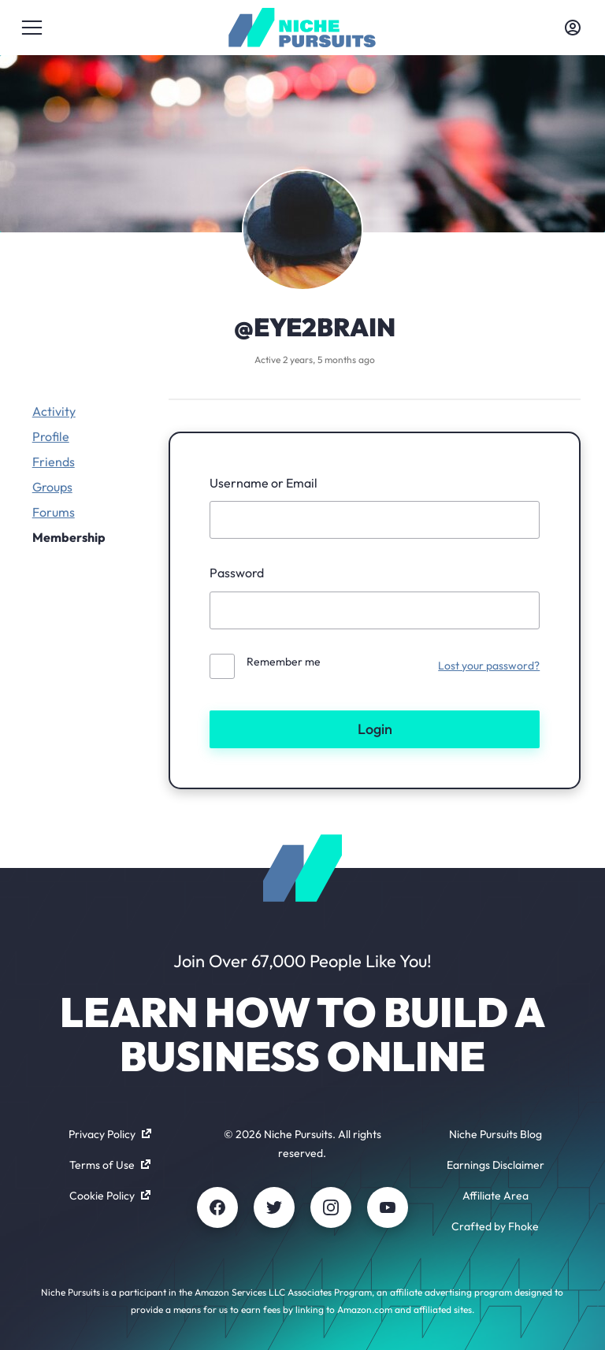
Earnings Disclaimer (495, 1165)
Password (237, 572)
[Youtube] (387, 1207)
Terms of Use (109, 1165)
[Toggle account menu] (573, 27)
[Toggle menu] (32, 27)
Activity (54, 411)
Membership (69, 537)
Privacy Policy (110, 1134)
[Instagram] (330, 1207)
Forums (53, 512)
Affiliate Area (495, 1196)
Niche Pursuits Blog (495, 1134)
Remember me (284, 662)
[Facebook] (217, 1207)
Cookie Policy (109, 1196)
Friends (53, 461)
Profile (50, 436)
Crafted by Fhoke (495, 1226)
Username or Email (263, 483)
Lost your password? (489, 665)
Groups (52, 487)
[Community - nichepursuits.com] (302, 27)
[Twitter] (274, 1207)
